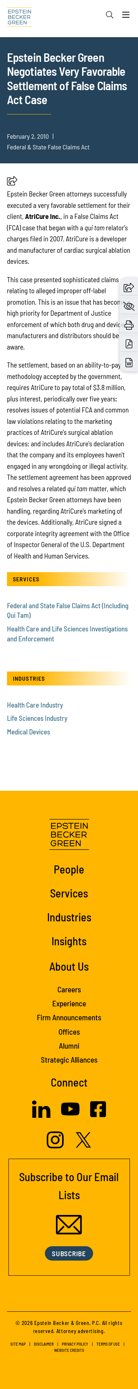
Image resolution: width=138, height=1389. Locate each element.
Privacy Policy (75, 1344)
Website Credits (69, 1350)
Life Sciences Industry (37, 718)
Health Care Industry (35, 705)
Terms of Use (108, 1344)
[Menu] (126, 16)
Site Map (18, 1344)
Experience (69, 1003)
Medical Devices (28, 731)
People (69, 869)
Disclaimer (44, 1344)
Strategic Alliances (69, 1059)
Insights (69, 940)
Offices (69, 1031)
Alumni (69, 1045)
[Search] (109, 14)
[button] (12, 182)
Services (69, 893)
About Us (69, 966)
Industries (69, 917)
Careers (69, 989)
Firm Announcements (69, 1017)
